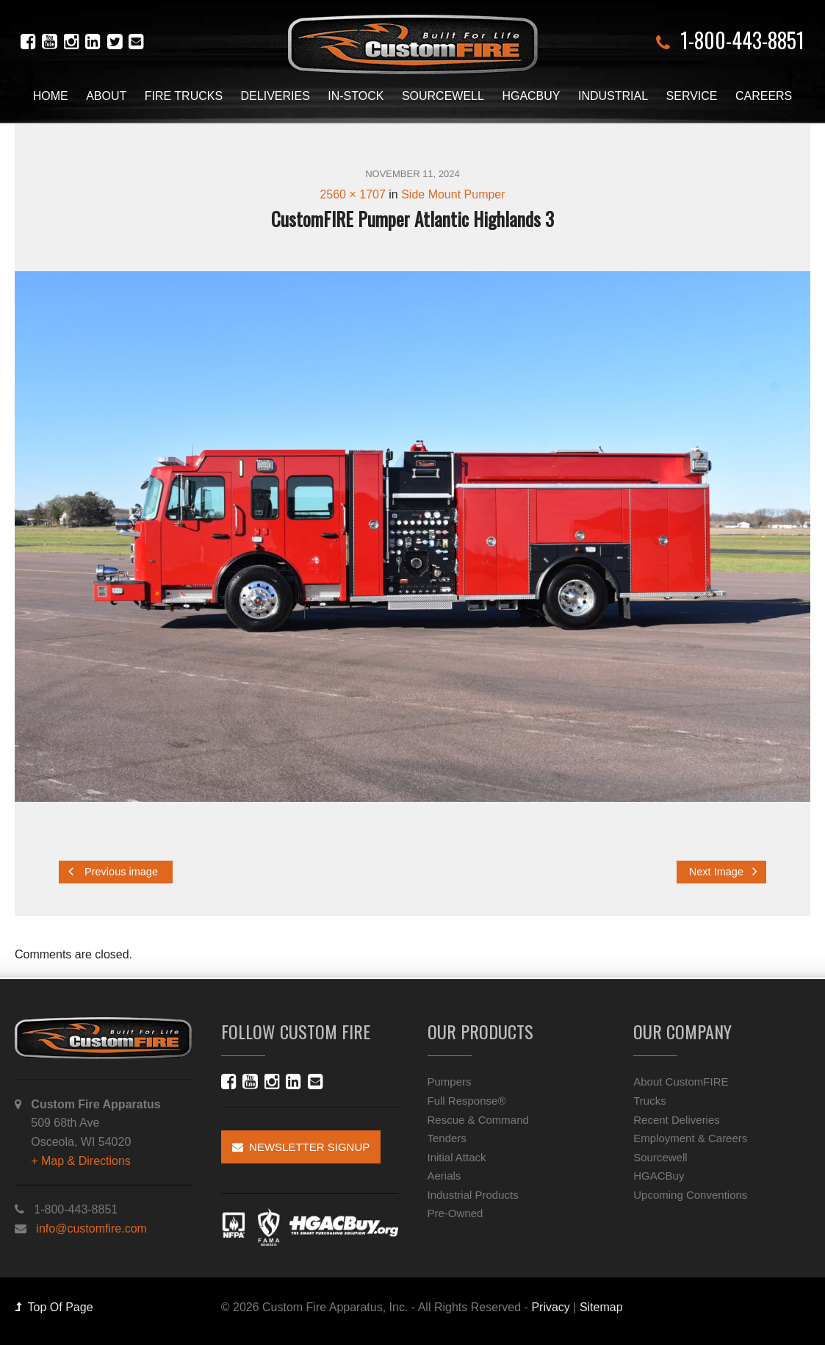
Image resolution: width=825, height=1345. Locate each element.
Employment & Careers (690, 1135)
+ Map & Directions (81, 1158)
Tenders (447, 1135)
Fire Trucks (184, 96)
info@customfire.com (91, 1225)
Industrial (613, 96)
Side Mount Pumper (453, 194)
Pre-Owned (455, 1211)
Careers (763, 96)
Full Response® (467, 1097)
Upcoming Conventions (690, 1192)
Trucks (649, 1097)
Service (692, 96)
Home (50, 96)
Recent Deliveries (676, 1117)
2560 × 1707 (352, 194)
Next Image (723, 871)
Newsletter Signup (301, 1144)
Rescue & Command (478, 1117)
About (106, 96)
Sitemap (601, 1305)
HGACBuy (531, 96)
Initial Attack (457, 1154)
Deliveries (275, 96)
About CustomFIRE (680, 1079)
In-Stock (355, 96)
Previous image (113, 871)
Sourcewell (443, 96)
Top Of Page (54, 1305)
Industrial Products (473, 1192)
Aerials (444, 1173)
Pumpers (450, 1079)
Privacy (550, 1305)
